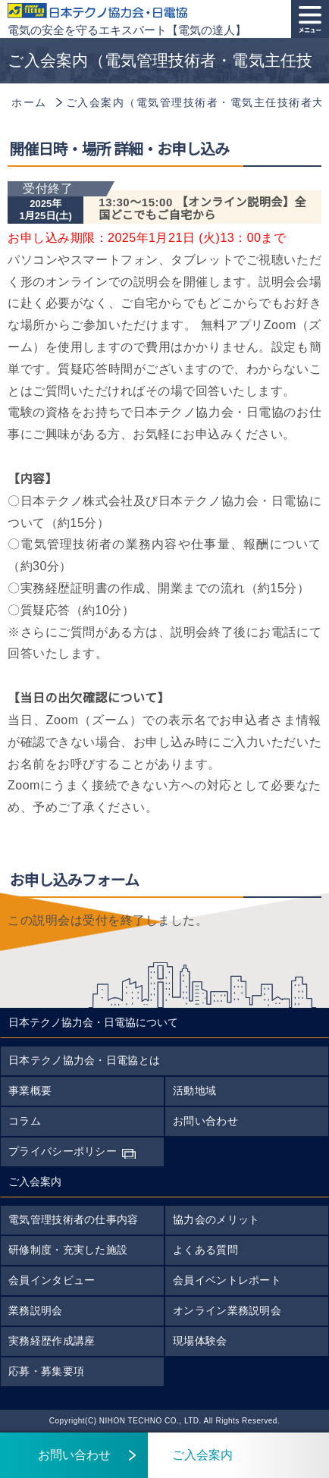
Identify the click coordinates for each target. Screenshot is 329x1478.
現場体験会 (200, 1341)
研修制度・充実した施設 (67, 1250)
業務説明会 (35, 1310)
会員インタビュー (51, 1280)
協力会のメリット (216, 1219)
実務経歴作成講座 (51, 1341)
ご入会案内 (190, 1454)
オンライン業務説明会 (227, 1310)
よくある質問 (205, 1250)
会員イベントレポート (227, 1280)
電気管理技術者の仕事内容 (73, 1219)
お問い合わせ (205, 1121)
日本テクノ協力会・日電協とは (84, 1060)
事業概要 (30, 1090)
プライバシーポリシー (62, 1151)
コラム (24, 1121)
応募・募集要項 (46, 1371)
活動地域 (194, 1090)
